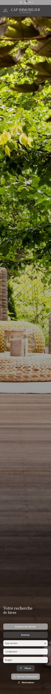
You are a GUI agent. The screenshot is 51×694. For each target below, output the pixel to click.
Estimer (25, 640)
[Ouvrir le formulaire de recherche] (26, 674)
